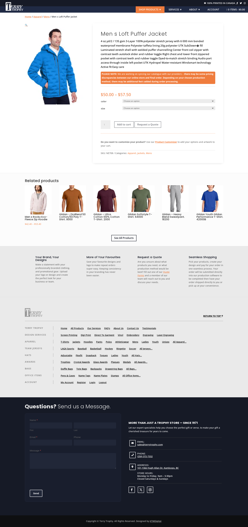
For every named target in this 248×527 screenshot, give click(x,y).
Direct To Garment (104, 335)
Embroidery (133, 335)
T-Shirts (65, 341)
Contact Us (133, 328)
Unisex (165, 341)
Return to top (213, 315)
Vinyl (120, 335)
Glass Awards (100, 362)
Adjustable (66, 355)
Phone (77, 437)
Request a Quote (147, 124)
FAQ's (107, 328)
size (103, 108)
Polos (109, 341)
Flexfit (79, 355)
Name (34, 420)
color (103, 101)
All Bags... (131, 368)
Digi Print (86, 335)
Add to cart (124, 124)
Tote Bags (81, 368)
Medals (127, 362)
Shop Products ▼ (150, 9)
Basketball (95, 348)
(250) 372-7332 (145, 456)
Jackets (141, 153)
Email (33, 437)
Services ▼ (175, 9)
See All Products (124, 238)
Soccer (132, 348)
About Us (119, 328)
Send (36, 493)
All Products (77, 328)
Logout (103, 382)
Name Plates (100, 375)
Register (81, 382)
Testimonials (149, 328)
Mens (47, 16)
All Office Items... (131, 375)
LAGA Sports (67, 348)
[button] (26, 25)
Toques (104, 355)
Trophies (65, 362)
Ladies (145, 341)
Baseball (82, 348)
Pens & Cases (68, 375)
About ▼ (194, 9)
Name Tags (84, 375)
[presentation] (54, 478)
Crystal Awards (82, 362)
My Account (67, 382)
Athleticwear (122, 341)
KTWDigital (155, 521)
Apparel (37, 16)
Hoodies (88, 341)
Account (213, 9)
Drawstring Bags (114, 368)
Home (28, 16)
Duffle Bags (67, 368)
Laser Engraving (165, 335)
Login (92, 382)
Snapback (91, 355)
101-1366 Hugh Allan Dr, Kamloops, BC (158, 467)
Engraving (148, 335)
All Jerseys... (146, 348)
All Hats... (137, 355)
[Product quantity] (105, 124)
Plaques (115, 362)
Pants (99, 341)
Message (35, 450)
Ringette (121, 348)
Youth (155, 341)
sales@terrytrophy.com (150, 444)
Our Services (94, 328)
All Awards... (140, 362)
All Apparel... (179, 341)
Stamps (115, 375)
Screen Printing (69, 335)
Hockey (109, 348)
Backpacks (96, 368)
